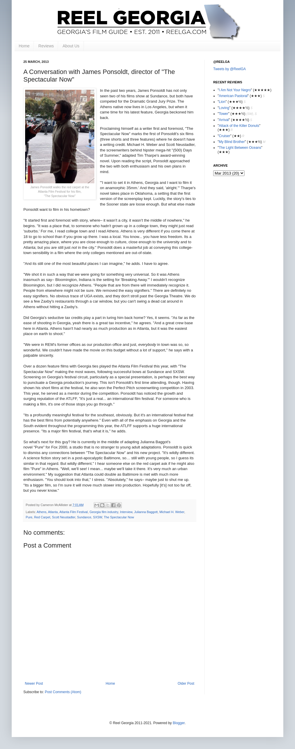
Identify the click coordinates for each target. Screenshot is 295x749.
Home (24, 46)
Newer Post (34, 683)
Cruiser (224, 136)
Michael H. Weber (171, 512)
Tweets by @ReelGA (229, 69)
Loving (224, 108)
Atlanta (53, 512)
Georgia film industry (104, 512)
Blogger (179, 723)
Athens (41, 512)
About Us (71, 46)
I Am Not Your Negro (235, 90)
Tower (223, 114)
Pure (29, 517)
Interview (126, 512)
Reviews (46, 46)
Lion (222, 102)
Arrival (224, 120)
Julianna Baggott (145, 512)
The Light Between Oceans (240, 148)
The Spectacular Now (119, 517)
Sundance (84, 517)
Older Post (186, 683)
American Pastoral (233, 96)
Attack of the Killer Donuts (239, 126)
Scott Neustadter (63, 517)
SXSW (97, 517)
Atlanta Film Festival (73, 512)
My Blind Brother (232, 142)
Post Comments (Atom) (63, 692)
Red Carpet (42, 517)
